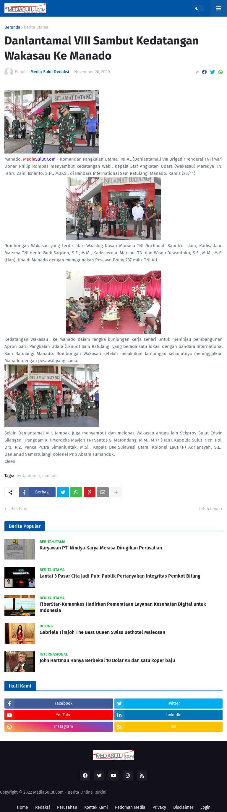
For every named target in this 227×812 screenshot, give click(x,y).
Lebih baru (17, 509)
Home (22, 807)
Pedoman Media (130, 807)
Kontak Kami (96, 807)
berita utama (36, 27)
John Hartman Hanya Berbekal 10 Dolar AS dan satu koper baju (107, 660)
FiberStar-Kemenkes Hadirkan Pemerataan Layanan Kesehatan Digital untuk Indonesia (123, 607)
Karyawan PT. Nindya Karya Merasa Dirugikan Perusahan (101, 548)
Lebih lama (209, 509)
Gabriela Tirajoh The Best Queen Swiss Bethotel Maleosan (102, 632)
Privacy (159, 807)
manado (50, 476)
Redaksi (42, 807)
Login (205, 807)
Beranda (12, 27)
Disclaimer (183, 807)
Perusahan (67, 807)
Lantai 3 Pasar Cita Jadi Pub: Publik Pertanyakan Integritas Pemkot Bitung (120, 576)
